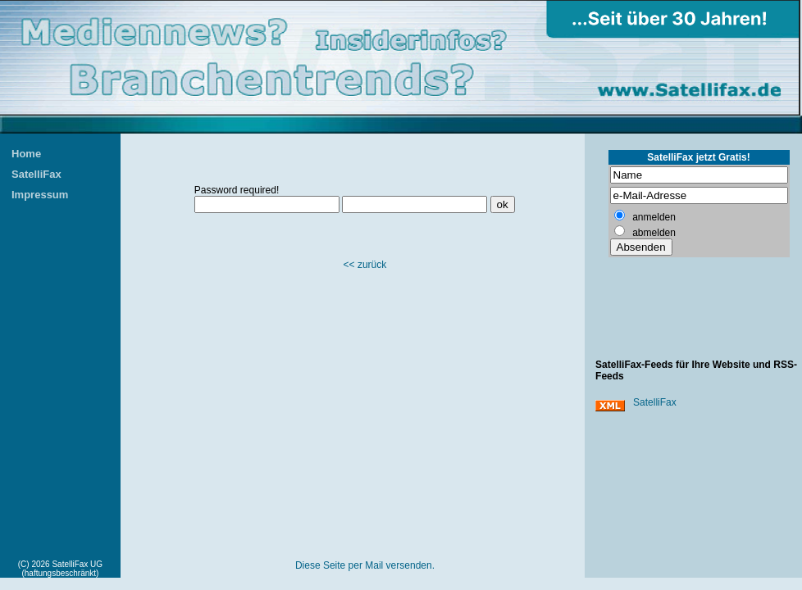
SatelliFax (36, 174)
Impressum (39, 194)
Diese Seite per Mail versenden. (365, 565)
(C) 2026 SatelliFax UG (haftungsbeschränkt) (60, 569)
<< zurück (365, 264)
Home (26, 154)
